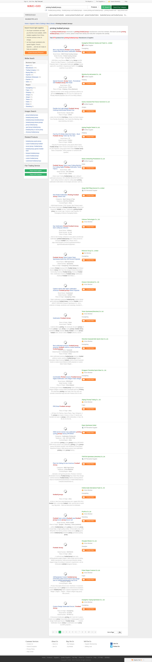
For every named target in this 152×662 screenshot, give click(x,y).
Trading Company (31, 70)
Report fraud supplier (36, 170)
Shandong (29, 106)
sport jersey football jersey (33, 127)
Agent (27, 65)
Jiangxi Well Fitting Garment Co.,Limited (93, 188)
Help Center (30, 651)
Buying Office (29, 72)
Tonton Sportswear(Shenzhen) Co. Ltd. (93, 311)
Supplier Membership (91, 644)
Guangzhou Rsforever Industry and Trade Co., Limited (97, 43)
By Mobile (70, 646)
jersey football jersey (31, 125)
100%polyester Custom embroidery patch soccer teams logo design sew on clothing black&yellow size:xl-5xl (66, 578)
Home (26, 23)
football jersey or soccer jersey (34, 129)
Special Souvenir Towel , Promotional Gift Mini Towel (66, 81)
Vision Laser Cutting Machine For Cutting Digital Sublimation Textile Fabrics (67, 167)
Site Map (74, 657)
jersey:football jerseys (32, 115)
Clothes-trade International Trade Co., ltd (93, 488)
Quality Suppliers (65, 657)
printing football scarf (110, 10)
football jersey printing (54, 10)
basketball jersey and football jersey (111, 15)
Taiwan (28, 99)
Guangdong (29, 88)
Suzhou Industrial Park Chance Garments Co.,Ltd (95, 102)
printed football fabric (92, 15)
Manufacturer (29, 68)
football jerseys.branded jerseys (35, 120)
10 (89, 632)
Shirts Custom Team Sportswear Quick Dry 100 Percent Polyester (66, 258)
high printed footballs (123, 10)
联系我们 (107, 657)
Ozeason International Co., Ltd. (90, 282)
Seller (27, 81)
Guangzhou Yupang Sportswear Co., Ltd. (93, 600)
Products (49, 657)
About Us (54, 641)
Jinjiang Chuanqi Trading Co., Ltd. (91, 399)
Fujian (27, 90)
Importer (28, 75)
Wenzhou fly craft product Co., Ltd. (91, 74)
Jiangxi (28, 97)
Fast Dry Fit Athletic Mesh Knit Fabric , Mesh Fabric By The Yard (66, 135)
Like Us (115, 643)
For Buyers (89, 1)
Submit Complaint (32, 646)
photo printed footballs (56, 15)
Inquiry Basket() (114, 1)
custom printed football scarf (74, 15)
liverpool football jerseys (32, 153)
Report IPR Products (36, 174)
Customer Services (32, 641)
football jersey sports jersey (33, 141)
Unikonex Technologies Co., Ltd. (91, 219)
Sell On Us (87, 641)
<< (56, 632)
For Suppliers (100, 1)
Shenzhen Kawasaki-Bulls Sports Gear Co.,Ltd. (95, 339)
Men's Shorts (50, 23)
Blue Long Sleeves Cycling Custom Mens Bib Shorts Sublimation (67, 50)
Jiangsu (28, 95)
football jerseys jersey (32, 117)
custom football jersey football (34, 143)
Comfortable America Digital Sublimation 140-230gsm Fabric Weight (67, 377)
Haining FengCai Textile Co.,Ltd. (91, 127)
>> (92, 632)
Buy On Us (70, 641)
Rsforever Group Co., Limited (90, 251)
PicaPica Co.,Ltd (86, 511)
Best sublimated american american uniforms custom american (66, 347)
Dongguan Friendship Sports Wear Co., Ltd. (94, 370)
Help (126, 1)
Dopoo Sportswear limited (89, 425)
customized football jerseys (33, 161)
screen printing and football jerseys (93, 10)
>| (95, 632)
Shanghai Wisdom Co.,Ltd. (89, 541)
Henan (28, 104)
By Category (70, 644)
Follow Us (116, 646)
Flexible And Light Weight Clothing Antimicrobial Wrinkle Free (66, 109)
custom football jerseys (32, 156)
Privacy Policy (31, 649)
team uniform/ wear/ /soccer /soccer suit (67, 519)
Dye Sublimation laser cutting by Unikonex (66, 227)
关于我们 (100, 657)
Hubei (27, 101)
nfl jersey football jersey (32, 132)
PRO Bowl (62, 406)
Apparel (32, 23)
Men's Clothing (40, 23)
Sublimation (62, 318)
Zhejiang (28, 92)
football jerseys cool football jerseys (72, 10)
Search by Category (119, 7)
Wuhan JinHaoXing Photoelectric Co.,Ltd (93, 158)
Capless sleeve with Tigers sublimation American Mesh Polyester (66, 289)
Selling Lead (88, 646)
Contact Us (30, 644)
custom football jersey (32, 158)
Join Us (54, 646)
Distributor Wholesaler (32, 77)
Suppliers (56, 657)
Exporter (28, 79)
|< (53, 632)
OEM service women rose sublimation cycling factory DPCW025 (67, 432)
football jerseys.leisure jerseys (34, 122)
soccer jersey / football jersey (34, 146)
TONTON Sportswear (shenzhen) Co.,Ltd (93, 456)
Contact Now (90, 52)
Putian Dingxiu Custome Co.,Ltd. (91, 570)
